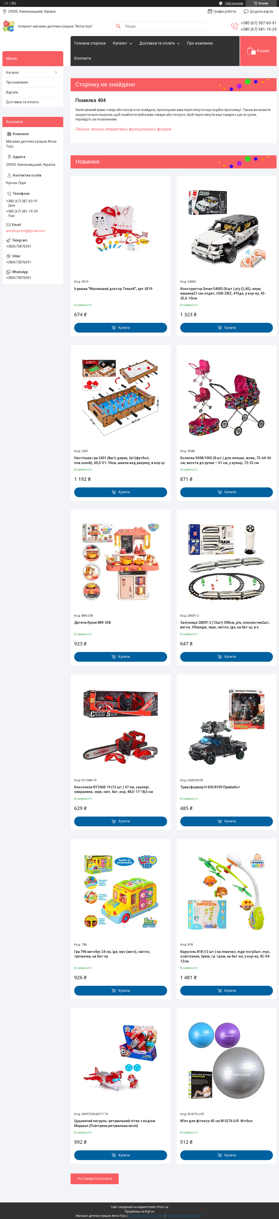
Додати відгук (261, 11)
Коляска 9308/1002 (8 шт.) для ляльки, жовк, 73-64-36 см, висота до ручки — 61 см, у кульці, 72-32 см (225, 460)
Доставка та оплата (157, 43)
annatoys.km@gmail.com (25, 231)
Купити (124, 328)
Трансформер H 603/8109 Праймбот (210, 787)
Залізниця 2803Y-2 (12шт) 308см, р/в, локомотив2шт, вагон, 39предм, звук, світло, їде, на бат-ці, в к (225, 625)
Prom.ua (162, 1207)
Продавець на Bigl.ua (139, 1211)
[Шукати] (118, 26)
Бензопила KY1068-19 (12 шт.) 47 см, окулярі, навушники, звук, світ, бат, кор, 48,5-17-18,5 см (113, 789)
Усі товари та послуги (94, 1179)
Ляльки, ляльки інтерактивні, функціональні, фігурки (123, 129)
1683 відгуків (234, 3)
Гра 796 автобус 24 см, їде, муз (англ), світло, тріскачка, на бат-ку (112, 954)
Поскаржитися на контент (146, 1216)
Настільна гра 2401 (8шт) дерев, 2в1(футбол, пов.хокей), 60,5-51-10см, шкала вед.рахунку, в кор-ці (119, 460)
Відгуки (12, 92)
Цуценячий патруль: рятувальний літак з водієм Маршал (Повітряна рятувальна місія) (114, 1123)
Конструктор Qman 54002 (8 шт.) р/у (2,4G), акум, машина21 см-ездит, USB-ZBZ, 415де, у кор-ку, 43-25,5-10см (223, 293)
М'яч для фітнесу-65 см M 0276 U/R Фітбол (216, 1121)
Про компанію (200, 43)
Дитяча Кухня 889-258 (92, 622)
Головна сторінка (90, 43)
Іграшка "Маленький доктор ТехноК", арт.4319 (113, 289)
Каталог (120, 43)
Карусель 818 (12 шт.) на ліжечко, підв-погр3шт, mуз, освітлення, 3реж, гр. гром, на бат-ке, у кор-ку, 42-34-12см (225, 956)
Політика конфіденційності (184, 1216)
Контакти (82, 58)
